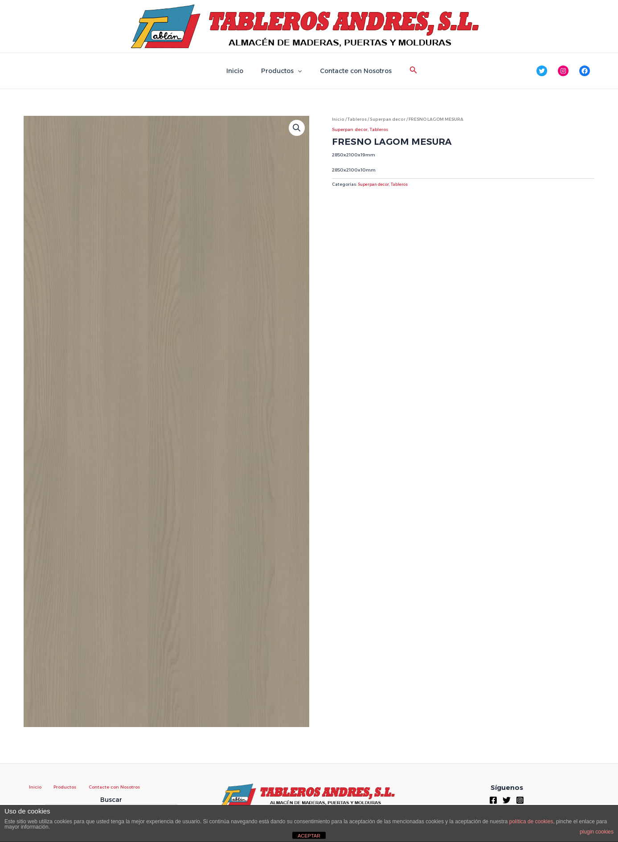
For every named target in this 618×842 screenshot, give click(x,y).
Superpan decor (386, 119)
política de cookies (531, 821)
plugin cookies (597, 832)
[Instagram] (520, 800)
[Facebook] (493, 800)
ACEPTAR (309, 835)
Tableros (357, 119)
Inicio (240, 71)
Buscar (111, 800)
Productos (281, 71)
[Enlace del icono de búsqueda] (405, 71)
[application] (298, 71)
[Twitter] (507, 800)
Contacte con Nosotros (350, 71)
